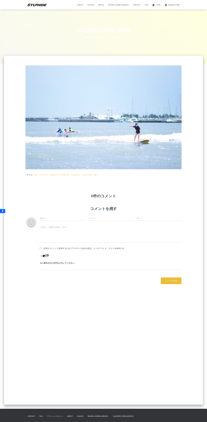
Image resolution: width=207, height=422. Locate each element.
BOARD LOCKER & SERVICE (118, 5)
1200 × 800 (92, 174)
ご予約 (156, 5)
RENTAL (101, 5)
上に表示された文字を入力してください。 (58, 263)
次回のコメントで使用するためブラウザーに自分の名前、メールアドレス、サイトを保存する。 (84, 248)
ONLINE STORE (172, 5)
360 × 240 (81, 174)
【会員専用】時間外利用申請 (122, 416)
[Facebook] (2, 211)
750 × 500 (59, 174)
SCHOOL (90, 5)
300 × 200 (48, 174)
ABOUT (80, 5)
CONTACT (137, 5)
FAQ (146, 5)
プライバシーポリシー (55, 416)
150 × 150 (37, 174)
